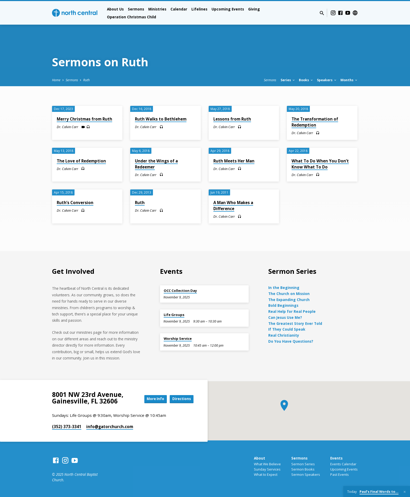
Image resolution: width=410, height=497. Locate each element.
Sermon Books (303, 469)
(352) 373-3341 (66, 426)
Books (306, 80)
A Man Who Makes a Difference (233, 205)
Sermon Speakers (305, 474)
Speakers (327, 80)
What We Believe (267, 464)
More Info (151, 398)
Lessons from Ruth (232, 119)
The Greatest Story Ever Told (295, 323)
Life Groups (174, 314)
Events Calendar (343, 464)
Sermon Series (303, 464)
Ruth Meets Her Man (233, 160)
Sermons (136, 9)
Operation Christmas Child (131, 16)
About (259, 458)
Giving (254, 9)
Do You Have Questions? (290, 341)
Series (288, 80)
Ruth (86, 80)
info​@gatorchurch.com (109, 426)
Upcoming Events (228, 9)
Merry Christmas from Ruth (84, 119)
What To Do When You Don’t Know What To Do (320, 164)
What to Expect (265, 474)
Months (349, 80)
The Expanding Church (289, 299)
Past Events (339, 474)
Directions (180, 398)
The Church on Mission (289, 293)
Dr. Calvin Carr (67, 126)
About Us (115, 9)
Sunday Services (267, 469)
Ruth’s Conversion (75, 202)
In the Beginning (283, 287)
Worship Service (178, 338)
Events (336, 458)
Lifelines (199, 9)
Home (56, 80)
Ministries (157, 9)
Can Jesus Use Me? (285, 317)
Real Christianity (283, 335)
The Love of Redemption (81, 160)
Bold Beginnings (283, 305)
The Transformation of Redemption (315, 122)
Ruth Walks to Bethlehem (160, 119)
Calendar (178, 9)
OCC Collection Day (180, 290)
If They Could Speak (286, 329)
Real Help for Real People (292, 311)
